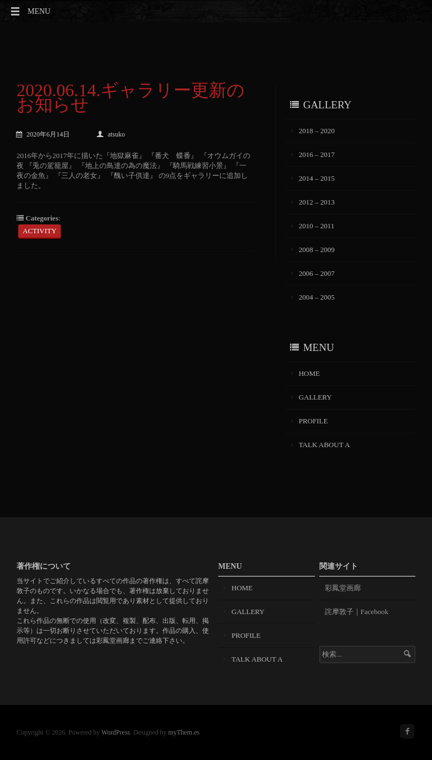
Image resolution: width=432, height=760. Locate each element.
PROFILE (313, 421)
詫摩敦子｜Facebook (357, 611)
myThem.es (183, 732)
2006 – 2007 (317, 273)
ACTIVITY (39, 231)
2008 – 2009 (317, 249)
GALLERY (315, 397)
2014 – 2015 (317, 178)
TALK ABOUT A (324, 445)
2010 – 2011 (317, 226)
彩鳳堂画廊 (343, 588)
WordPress (116, 732)
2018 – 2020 (317, 131)
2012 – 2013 (317, 202)
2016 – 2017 (317, 154)
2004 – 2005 (317, 297)
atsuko (111, 134)
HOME (309, 373)
